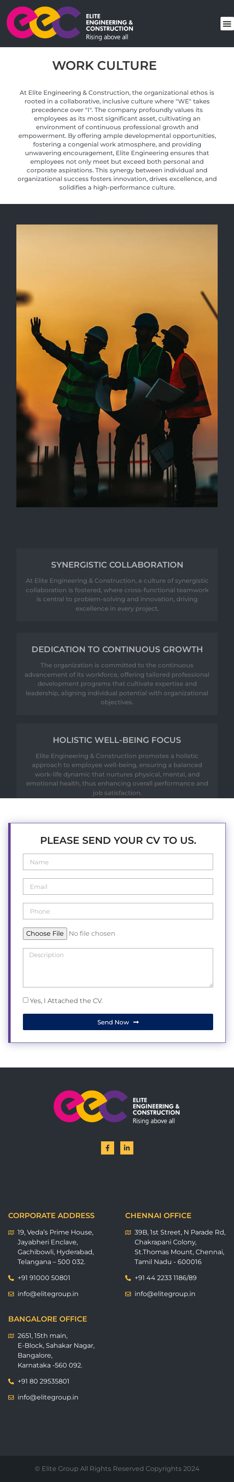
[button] (227, 23)
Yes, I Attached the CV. (66, 1001)
